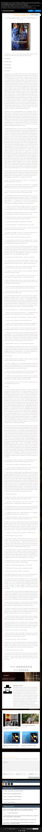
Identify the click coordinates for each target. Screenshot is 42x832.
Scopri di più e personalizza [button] (8, 10)
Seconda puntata (8, 61)
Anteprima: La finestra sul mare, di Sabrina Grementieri (19, 823)
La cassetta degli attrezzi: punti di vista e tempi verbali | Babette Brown (18, 815)
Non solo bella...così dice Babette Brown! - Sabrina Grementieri (16, 819)
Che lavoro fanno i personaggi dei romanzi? (12, 793)
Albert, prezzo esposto (13, 812)
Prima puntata (7, 58)
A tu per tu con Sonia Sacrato (9, 802)
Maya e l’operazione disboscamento (28, 725)
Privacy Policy (30, 828)
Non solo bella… (33, 819)
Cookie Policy (36, 828)
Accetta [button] (37, 10)
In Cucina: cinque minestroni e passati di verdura (13, 790)
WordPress (24, 828)
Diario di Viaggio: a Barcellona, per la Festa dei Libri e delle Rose (20, 810)
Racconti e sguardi (31, 18)
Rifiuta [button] (31, 10)
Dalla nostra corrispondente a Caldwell (29, 745)
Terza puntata (7, 64)
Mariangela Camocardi (14, 18)
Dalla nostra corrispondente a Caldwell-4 (11, 745)
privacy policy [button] (5, 3)
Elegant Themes (12, 828)
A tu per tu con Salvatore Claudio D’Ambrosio (12, 796)
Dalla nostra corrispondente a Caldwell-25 (11, 728)
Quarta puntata (7, 67)
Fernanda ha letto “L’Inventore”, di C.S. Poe (12, 799)
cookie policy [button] (25, 4)
